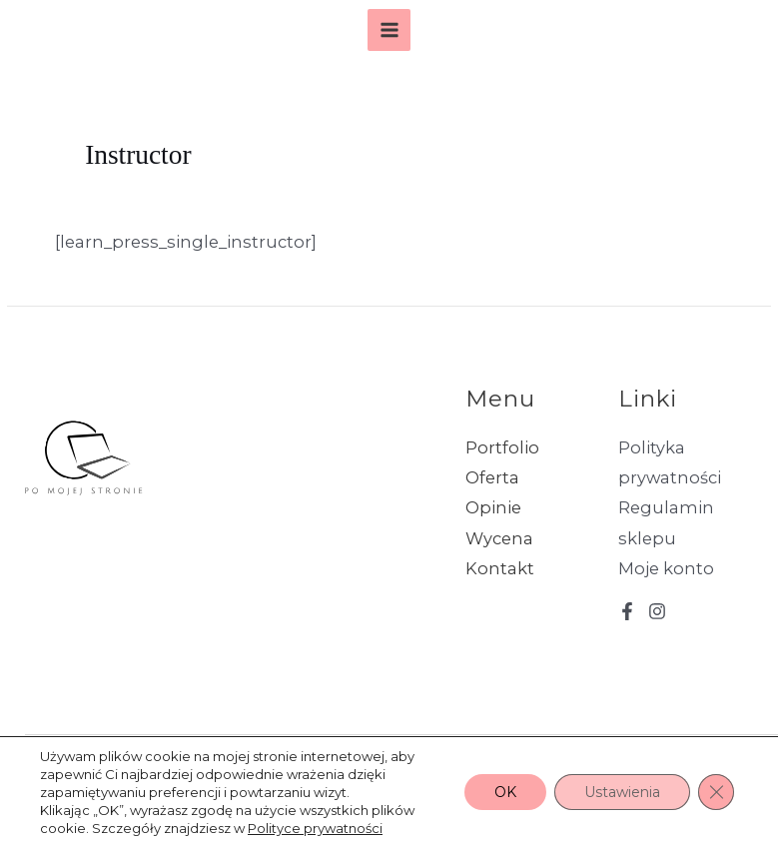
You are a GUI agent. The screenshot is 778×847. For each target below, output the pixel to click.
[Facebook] (627, 611)
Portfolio (502, 447)
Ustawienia (622, 792)
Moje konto (666, 568)
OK (505, 792)
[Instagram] (657, 611)
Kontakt (499, 568)
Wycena (499, 538)
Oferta (492, 477)
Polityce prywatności (315, 828)
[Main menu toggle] (389, 30)
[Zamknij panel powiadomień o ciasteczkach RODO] (716, 792)
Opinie (493, 507)
